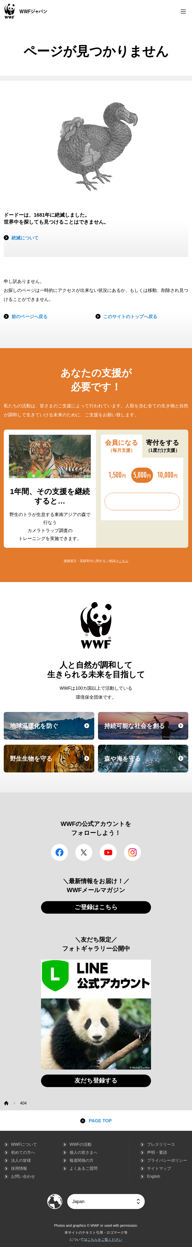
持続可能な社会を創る (145, 730)
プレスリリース (161, 1144)
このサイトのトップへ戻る (130, 316)
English (153, 1176)
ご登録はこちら (96, 907)
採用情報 (19, 1168)
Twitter (83, 852)
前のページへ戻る (30, 316)
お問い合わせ (23, 1176)
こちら (123, 561)
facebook (59, 852)
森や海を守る (145, 763)
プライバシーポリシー (167, 1160)
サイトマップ (159, 1168)
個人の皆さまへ (84, 1152)
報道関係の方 (82, 1160)
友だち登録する (96, 1080)
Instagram (132, 852)
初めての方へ (23, 1152)
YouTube (108, 852)
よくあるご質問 (84, 1168)
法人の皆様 (21, 1160)
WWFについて (24, 1144)
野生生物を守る (51, 763)
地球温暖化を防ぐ (51, 730)
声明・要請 (157, 1152)
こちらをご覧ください (104, 1240)
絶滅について (25, 237)
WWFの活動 (81, 1144)
